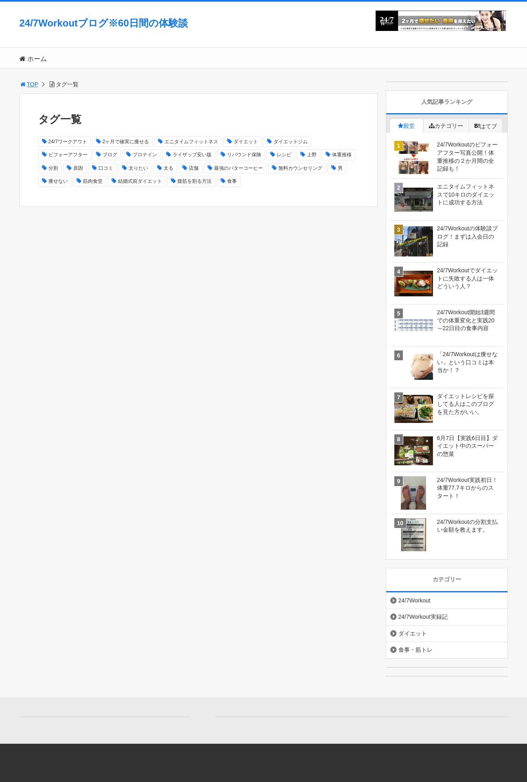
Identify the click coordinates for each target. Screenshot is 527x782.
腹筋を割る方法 (194, 181)
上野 (312, 155)
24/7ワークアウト (67, 142)
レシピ (284, 155)
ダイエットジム (290, 142)
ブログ (110, 155)
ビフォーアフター (67, 155)
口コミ (105, 168)
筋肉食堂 (93, 181)
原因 (78, 168)
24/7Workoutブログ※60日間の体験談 (104, 23)
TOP (29, 84)
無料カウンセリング (300, 168)
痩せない (58, 181)
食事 (232, 181)
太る (168, 168)
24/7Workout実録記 (423, 616)
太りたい (138, 168)
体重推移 (342, 155)
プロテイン (145, 155)
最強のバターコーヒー (238, 168)
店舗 (194, 168)
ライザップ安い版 (192, 155)
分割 (53, 168)
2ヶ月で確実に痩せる (126, 142)
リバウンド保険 (244, 155)
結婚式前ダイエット (140, 181)
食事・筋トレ (415, 649)
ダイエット (246, 142)
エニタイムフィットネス (191, 142)
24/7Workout (414, 600)
